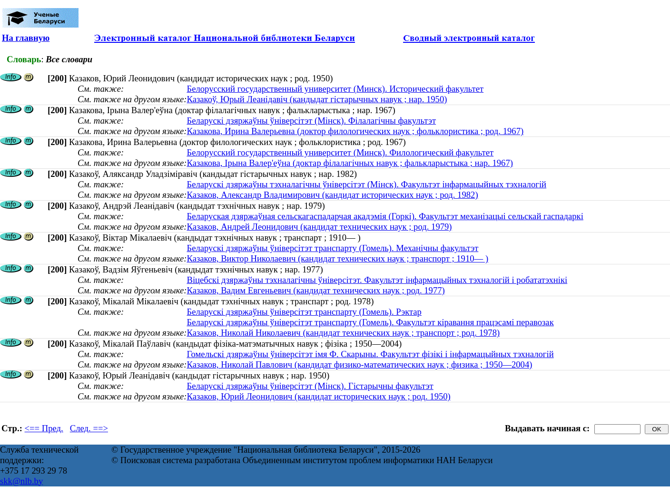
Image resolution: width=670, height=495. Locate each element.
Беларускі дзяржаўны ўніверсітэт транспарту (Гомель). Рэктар (304, 312)
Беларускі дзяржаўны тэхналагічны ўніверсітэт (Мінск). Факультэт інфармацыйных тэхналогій (366, 184)
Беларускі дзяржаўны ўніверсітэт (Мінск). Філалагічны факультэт (311, 121)
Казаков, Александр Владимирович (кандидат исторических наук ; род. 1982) (332, 195)
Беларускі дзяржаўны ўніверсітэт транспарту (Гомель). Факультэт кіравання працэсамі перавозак (370, 322)
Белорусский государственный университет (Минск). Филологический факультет (340, 152)
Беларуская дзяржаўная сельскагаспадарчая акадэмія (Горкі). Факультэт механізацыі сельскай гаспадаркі (385, 216)
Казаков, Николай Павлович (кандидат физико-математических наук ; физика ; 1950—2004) (359, 364)
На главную (25, 38)
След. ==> (89, 428)
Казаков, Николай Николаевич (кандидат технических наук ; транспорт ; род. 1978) (343, 333)
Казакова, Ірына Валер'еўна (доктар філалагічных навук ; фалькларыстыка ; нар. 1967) (350, 163)
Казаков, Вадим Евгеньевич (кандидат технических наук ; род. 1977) (315, 290)
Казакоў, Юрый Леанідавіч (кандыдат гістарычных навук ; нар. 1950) (317, 99)
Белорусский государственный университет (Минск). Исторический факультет (335, 89)
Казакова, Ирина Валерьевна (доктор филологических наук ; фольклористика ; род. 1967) (355, 131)
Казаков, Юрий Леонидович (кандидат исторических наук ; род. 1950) (318, 396)
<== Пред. (44, 428)
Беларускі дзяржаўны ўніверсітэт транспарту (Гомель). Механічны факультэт (332, 248)
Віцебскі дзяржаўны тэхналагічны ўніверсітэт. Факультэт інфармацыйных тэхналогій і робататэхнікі (377, 280)
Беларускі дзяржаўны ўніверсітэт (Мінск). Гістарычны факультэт (310, 386)
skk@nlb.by (21, 481)
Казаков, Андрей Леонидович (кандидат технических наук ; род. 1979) (319, 227)
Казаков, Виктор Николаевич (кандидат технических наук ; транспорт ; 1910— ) (337, 258)
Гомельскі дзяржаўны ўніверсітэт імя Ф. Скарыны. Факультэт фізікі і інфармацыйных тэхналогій (370, 354)
